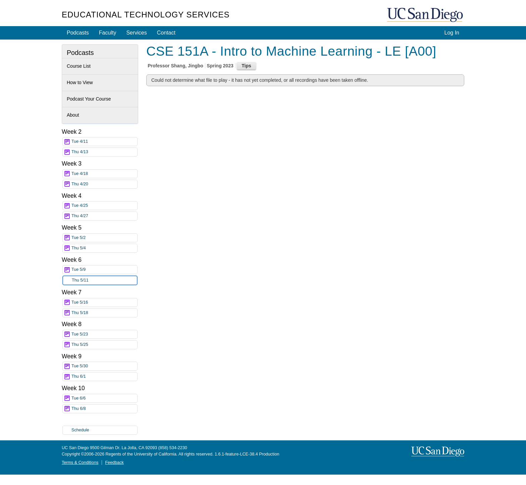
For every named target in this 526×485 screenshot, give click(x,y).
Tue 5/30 (104, 366)
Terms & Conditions (80, 462)
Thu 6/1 (104, 376)
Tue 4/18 (104, 174)
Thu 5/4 (104, 248)
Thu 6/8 (104, 409)
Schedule (80, 430)
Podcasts (78, 33)
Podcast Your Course (89, 99)
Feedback (114, 462)
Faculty (107, 33)
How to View (80, 82)
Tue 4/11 (104, 141)
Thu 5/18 (104, 313)
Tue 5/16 (104, 302)
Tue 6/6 (104, 398)
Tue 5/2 (104, 238)
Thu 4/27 (104, 216)
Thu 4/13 (104, 152)
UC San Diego (425, 15)
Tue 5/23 (104, 334)
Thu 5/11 (104, 280)
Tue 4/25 (104, 205)
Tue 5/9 (104, 269)
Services (136, 33)
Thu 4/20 (104, 184)
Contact (166, 33)
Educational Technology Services (145, 14)
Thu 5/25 (104, 345)
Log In (451, 33)
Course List (79, 66)
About (73, 115)
